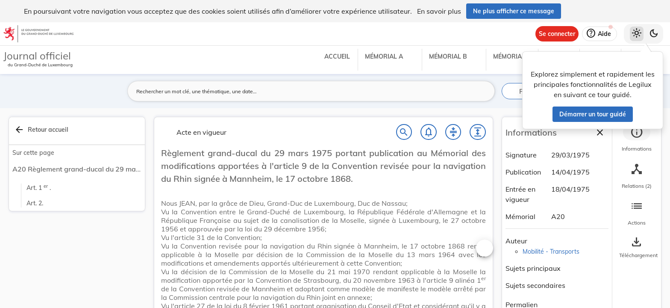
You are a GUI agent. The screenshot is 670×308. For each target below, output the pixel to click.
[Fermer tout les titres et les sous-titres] (453, 134)
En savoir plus (439, 11)
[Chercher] (404, 134)
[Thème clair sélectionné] (637, 34)
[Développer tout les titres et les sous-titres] (478, 134)
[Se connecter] (557, 33)
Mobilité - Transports (551, 251)
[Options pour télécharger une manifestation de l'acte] (637, 248)
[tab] (637, 139)
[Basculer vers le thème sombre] (654, 34)
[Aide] (599, 34)
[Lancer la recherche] (483, 91)
